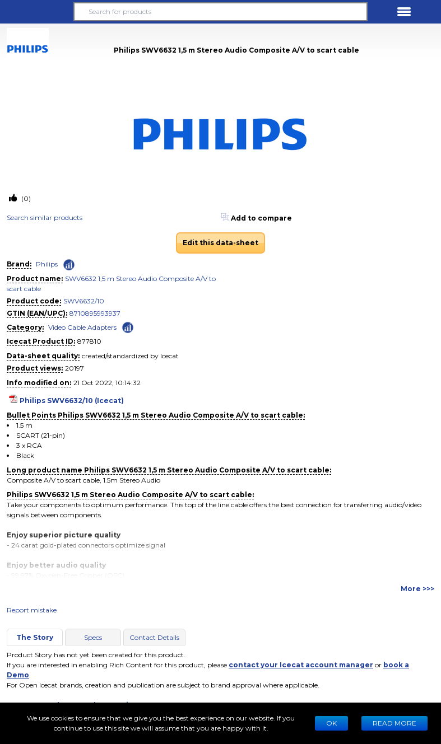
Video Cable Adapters (82, 327)
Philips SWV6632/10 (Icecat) (72, 400)
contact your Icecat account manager (301, 665)
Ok (331, 723)
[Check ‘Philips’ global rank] (69, 265)
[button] (37, 11)
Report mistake (32, 610)
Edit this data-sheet (220, 242)
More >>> (417, 588)
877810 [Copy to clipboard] (89, 341)
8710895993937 (94, 313)
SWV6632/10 (83, 301)
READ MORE (394, 723)
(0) (25, 198)
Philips (47, 264)
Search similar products (44, 217)
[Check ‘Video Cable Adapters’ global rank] (127, 326)
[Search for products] (220, 12)
